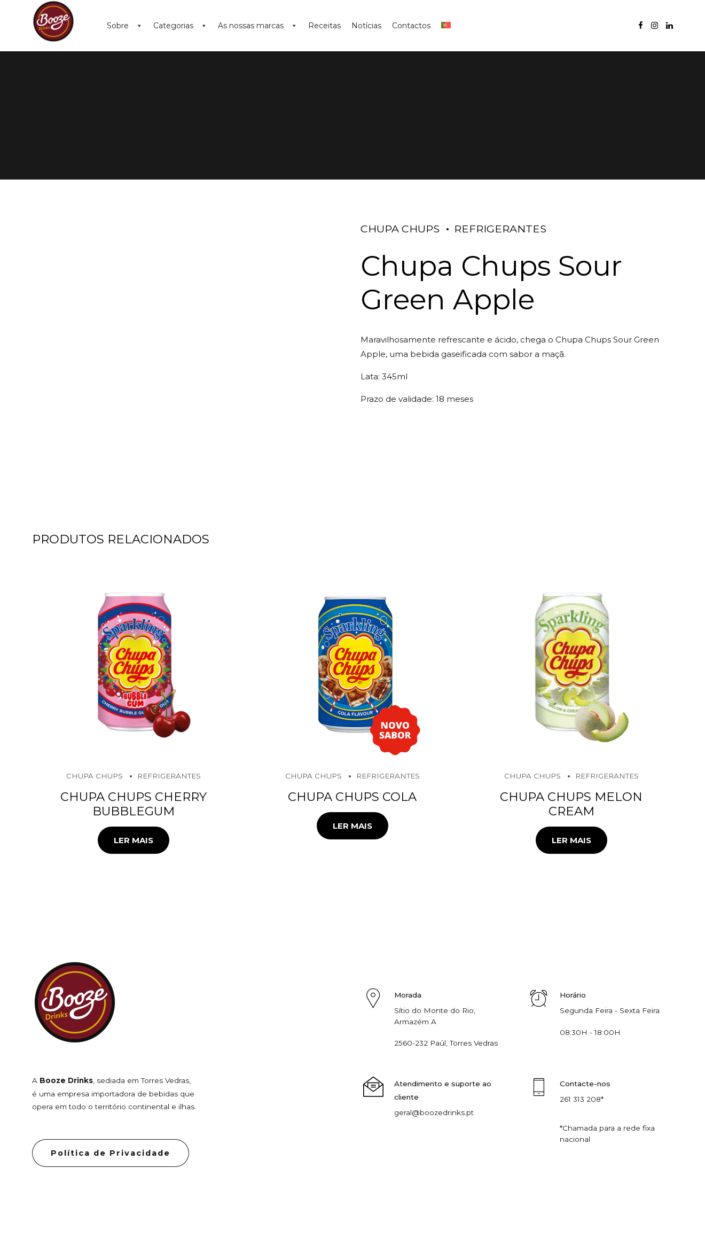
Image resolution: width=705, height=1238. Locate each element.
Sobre (118, 25)
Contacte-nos (585, 1083)
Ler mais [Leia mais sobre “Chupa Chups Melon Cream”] (571, 840)
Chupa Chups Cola (352, 796)
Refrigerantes (500, 228)
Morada (407, 995)
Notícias (366, 25)
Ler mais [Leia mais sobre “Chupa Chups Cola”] (352, 826)
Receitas (324, 25)
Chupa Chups (400, 228)
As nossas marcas (251, 25)
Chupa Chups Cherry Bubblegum (133, 804)
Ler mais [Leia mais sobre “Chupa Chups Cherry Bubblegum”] (133, 840)
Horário (573, 995)
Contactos (411, 25)
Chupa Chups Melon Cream (571, 804)
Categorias (173, 25)
